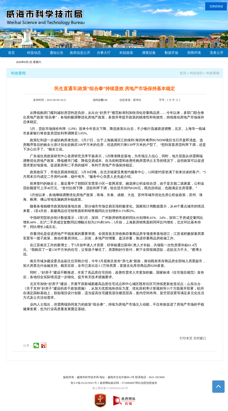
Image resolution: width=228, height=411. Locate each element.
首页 (11, 53)
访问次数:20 (100, 100)
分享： (28, 345)
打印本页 (186, 338)
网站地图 (140, 383)
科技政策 (126, 53)
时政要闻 (18, 73)
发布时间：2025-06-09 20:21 (49, 100)
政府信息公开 (80, 53)
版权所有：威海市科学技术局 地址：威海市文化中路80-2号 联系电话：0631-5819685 (114, 377)
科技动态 (34, 53)
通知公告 (56, 53)
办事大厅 (104, 53)
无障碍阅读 (216, 6)
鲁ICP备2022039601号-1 (85, 383)
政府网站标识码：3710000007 (117, 383)
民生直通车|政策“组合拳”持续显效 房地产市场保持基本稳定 (114, 88)
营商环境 (194, 53)
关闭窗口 (199, 338)
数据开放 (171, 53)
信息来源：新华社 (130, 100)
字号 (161, 100)
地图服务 (151, 383)
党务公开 (216, 53)
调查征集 (149, 53)
